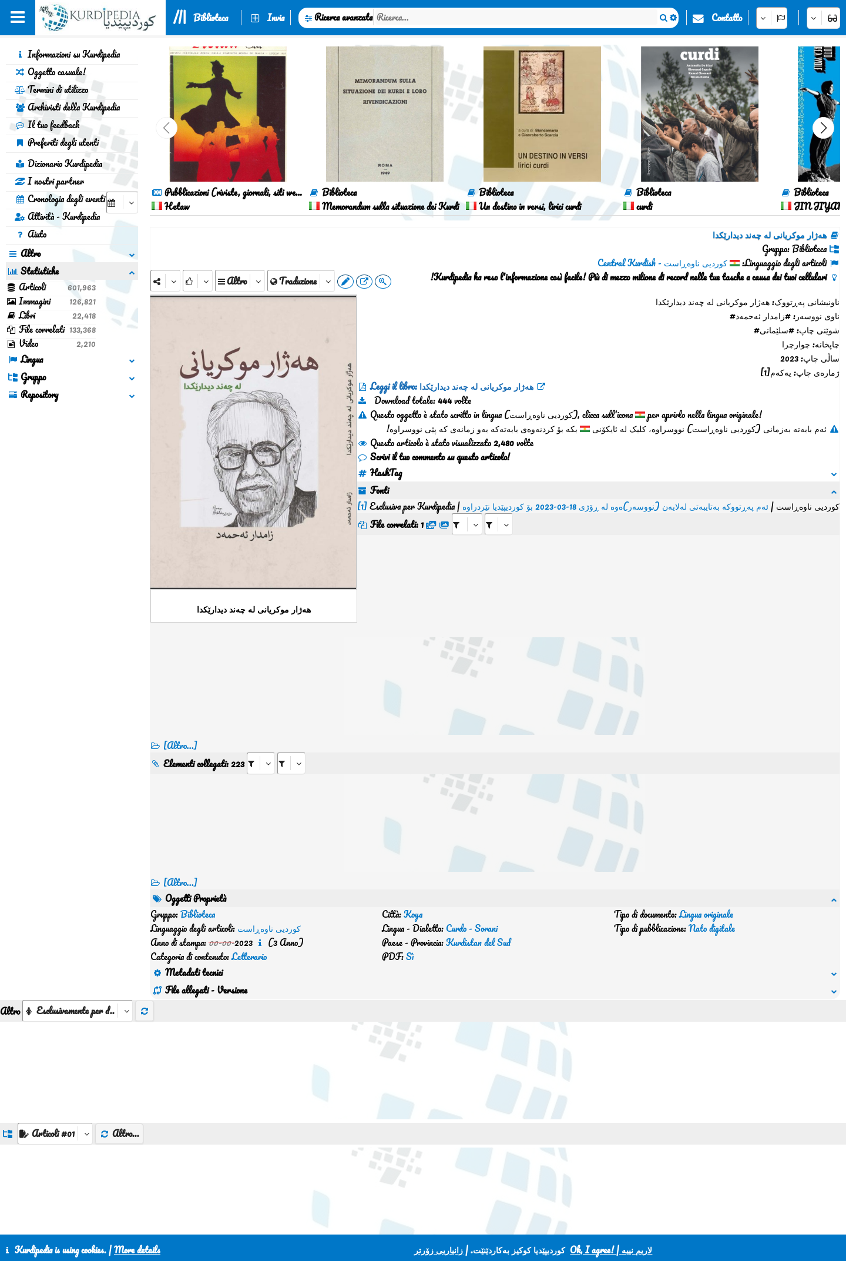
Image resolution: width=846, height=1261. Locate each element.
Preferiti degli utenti (57, 142)
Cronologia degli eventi (60, 199)
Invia (275, 18)
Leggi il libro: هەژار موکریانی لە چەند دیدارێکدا (451, 386)
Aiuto (30, 234)
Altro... (119, 1077)
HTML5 (468, 1221)
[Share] (165, 280)
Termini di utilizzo (51, 89)
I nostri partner (49, 181)
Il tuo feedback (47, 125)
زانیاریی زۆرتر (438, 1250)
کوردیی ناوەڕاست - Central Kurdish (662, 263)
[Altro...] (180, 745)
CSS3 (423, 1221)
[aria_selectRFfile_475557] (467, 510)
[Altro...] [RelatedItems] (180, 882)
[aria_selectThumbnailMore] (77, 954)
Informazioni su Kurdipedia (67, 54)
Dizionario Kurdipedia (58, 163)
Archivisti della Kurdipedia (67, 107)
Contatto (726, 18)
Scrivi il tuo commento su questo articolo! (433, 457)
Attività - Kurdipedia (57, 216)
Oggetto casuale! (50, 72)
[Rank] (197, 280)
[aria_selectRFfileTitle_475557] (498, 510)
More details (137, 1250)
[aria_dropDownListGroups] (55, 1077)
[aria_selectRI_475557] (260, 763)
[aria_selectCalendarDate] (122, 202)
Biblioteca (210, 18)
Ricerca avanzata (343, 17)
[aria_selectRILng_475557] (291, 763)
